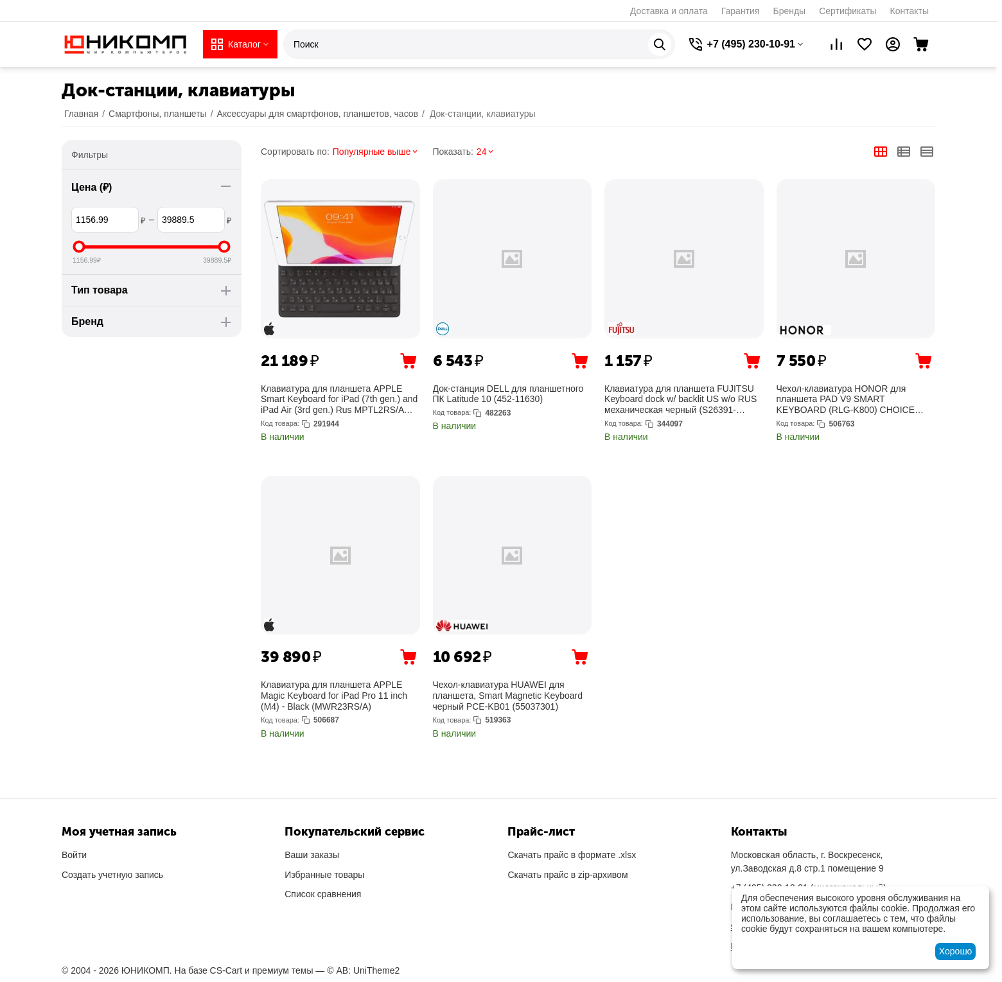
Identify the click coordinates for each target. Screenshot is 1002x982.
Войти (74, 855)
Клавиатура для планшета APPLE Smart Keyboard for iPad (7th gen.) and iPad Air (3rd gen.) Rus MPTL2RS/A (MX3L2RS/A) (339, 399)
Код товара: (280, 423)
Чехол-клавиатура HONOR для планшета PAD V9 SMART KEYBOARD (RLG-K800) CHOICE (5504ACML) (846, 399)
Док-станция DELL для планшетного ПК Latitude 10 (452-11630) (508, 394)
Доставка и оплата (669, 11)
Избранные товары (324, 875)
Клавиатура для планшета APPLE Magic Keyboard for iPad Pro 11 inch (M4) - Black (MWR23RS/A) (334, 696)
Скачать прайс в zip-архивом (567, 875)
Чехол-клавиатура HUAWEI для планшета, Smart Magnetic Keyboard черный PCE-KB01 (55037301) (508, 696)
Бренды (789, 11)
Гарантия (740, 11)
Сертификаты (847, 11)
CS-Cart (226, 970)
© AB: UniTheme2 (363, 970)
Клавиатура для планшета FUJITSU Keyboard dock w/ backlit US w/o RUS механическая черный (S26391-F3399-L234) (680, 399)
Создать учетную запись (112, 875)
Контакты (909, 11)
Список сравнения (323, 894)
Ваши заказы (312, 855)
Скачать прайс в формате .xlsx (571, 855)
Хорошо (955, 951)
